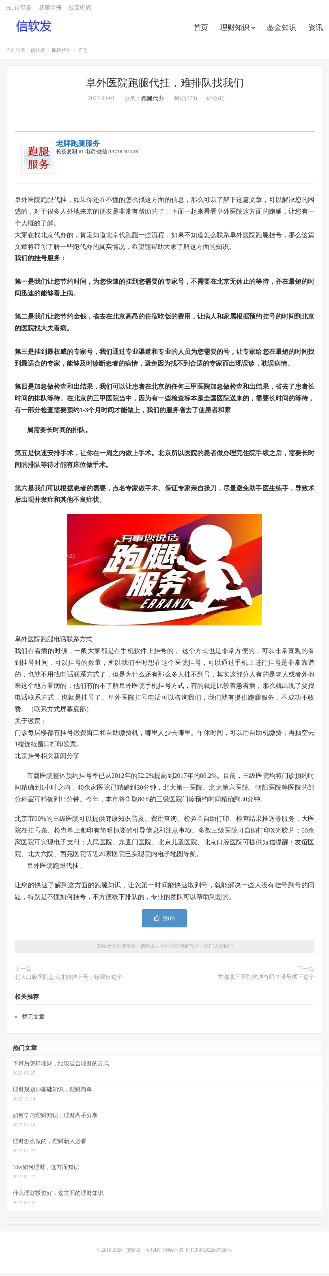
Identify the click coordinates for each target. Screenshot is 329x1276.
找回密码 (80, 10)
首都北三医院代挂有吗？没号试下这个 (266, 980)
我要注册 (50, 10)
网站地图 (175, 1253)
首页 (201, 30)
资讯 (315, 30)
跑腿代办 (61, 53)
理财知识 (234, 30)
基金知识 (281, 30)
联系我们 (154, 1253)
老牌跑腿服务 (78, 147)
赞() (164, 921)
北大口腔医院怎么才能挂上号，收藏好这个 (69, 980)
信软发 (34, 28)
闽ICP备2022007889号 (209, 1253)
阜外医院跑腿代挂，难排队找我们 (165, 86)
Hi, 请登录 (19, 10)
